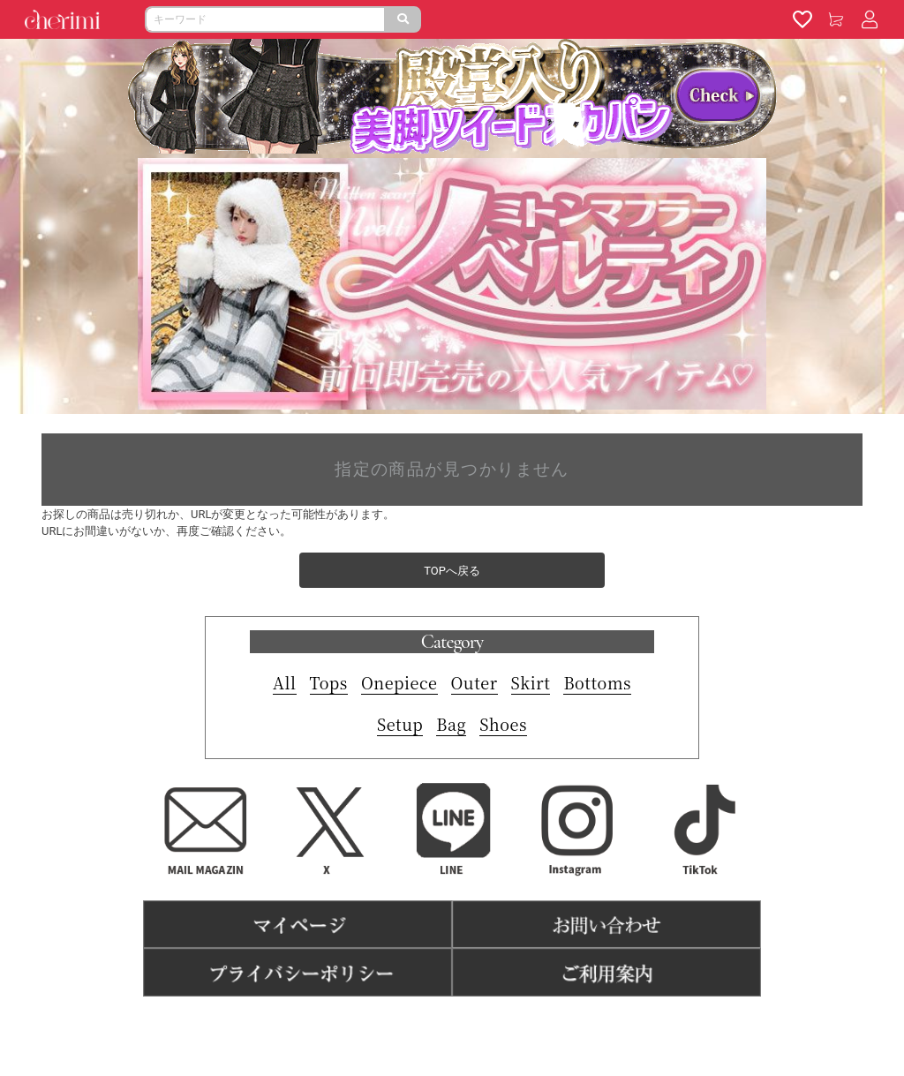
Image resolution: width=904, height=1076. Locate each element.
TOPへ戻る (452, 570)
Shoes (503, 723)
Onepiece (399, 682)
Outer (474, 682)
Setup (400, 723)
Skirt (531, 682)
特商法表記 (441, 1023)
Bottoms (597, 682)
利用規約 (374, 1023)
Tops (329, 682)
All (285, 682)
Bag (451, 723)
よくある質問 (519, 1023)
